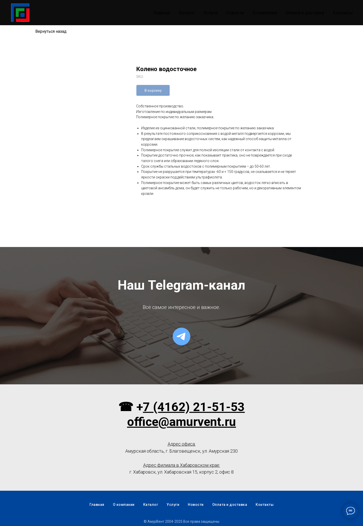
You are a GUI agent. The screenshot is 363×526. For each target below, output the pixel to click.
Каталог (186, 12)
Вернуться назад (51, 31)
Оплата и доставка (305, 12)
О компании (265, 12)
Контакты (343, 12)
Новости (235, 12)
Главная (161, 12)
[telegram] (181, 336)
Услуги (210, 12)
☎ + (130, 407)
